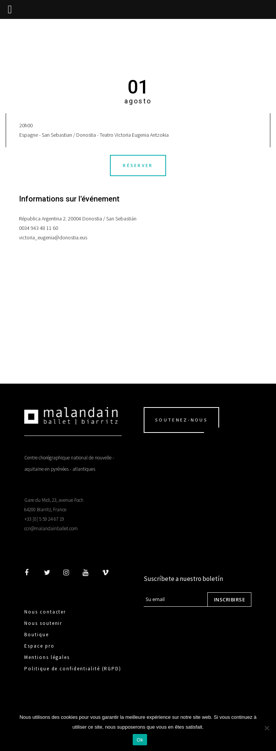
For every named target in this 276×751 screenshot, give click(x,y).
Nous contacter (45, 612)
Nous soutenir (43, 623)
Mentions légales (47, 657)
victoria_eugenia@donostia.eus (53, 237)
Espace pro (39, 646)
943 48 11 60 (44, 228)
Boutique (36, 634)
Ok (139, 740)
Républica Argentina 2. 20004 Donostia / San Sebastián (77, 218)
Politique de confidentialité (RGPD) (72, 668)
